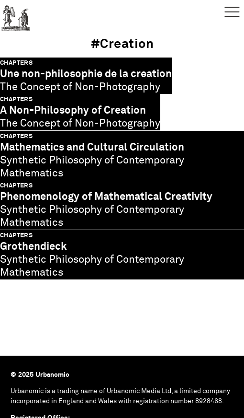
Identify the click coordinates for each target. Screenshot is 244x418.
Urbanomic (15, 15)
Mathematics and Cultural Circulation (92, 147)
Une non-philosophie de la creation (86, 74)
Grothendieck (33, 246)
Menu (232, 12)
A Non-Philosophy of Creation (73, 110)
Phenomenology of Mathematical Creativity (106, 196)
